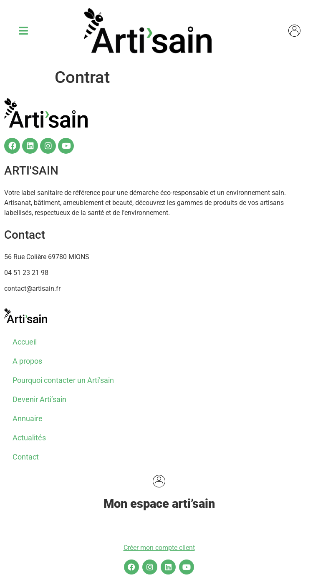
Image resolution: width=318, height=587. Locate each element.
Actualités (29, 437)
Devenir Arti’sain (39, 399)
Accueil (25, 341)
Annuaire (28, 418)
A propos (27, 361)
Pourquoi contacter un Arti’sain (63, 380)
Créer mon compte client (159, 548)
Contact (26, 456)
